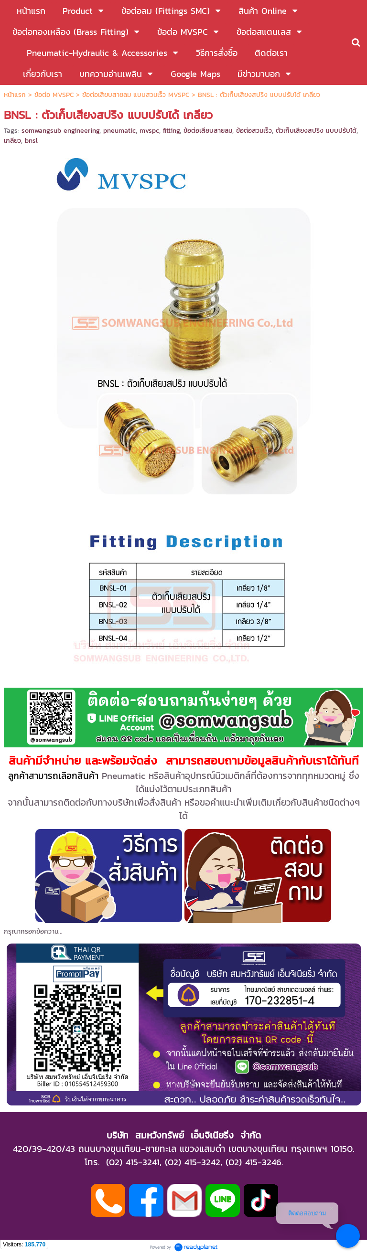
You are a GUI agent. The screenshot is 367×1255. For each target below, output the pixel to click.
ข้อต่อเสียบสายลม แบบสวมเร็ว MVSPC (135, 95)
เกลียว (12, 141)
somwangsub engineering (60, 131)
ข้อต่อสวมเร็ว (254, 131)
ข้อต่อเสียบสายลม (208, 131)
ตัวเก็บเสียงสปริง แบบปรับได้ (316, 131)
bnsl (31, 141)
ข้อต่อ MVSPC (54, 95)
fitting (171, 131)
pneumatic (119, 131)
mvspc (149, 131)
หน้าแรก (15, 95)
